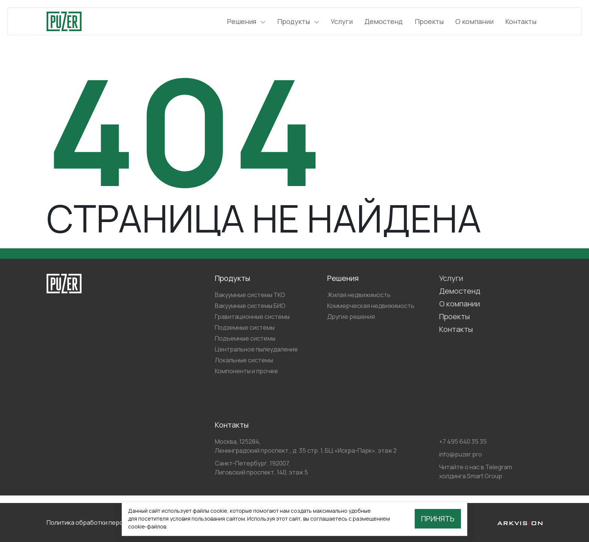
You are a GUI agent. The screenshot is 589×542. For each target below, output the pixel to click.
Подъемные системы (245, 338)
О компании (474, 21)
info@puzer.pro (460, 454)
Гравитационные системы (252, 316)
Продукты (298, 21)
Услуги (342, 21)
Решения (246, 21)
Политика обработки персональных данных (109, 522)
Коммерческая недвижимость (370, 306)
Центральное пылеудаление (256, 349)
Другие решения (351, 316)
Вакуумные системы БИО (250, 306)
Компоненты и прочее (246, 371)
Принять (438, 518)
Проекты (429, 21)
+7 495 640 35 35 (463, 441)
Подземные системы (245, 327)
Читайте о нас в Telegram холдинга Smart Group (475, 471)
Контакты (520, 21)
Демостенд (383, 21)
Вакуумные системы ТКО (250, 295)
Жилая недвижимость (359, 295)
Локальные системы (244, 360)
